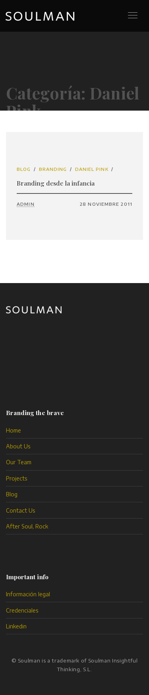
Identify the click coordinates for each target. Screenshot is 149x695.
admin (26, 204)
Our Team (18, 462)
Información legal (28, 594)
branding (53, 169)
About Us (18, 446)
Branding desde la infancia (56, 183)
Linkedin (16, 626)
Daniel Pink (91, 169)
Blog (24, 169)
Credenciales (22, 610)
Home (13, 430)
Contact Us (20, 510)
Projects (16, 478)
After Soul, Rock (27, 526)
